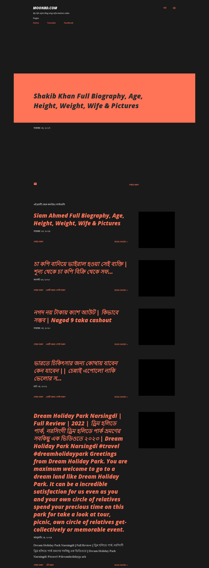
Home (36, 22)
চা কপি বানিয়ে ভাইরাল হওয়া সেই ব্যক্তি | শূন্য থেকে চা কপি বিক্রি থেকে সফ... (80, 267)
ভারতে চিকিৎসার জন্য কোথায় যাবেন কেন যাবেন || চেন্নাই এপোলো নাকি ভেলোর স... (75, 370)
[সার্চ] (164, 8)
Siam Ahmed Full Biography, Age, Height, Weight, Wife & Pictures (79, 219)
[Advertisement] (104, 48)
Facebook (68, 22)
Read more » (121, 241)
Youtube (51, 22)
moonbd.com (45, 8)
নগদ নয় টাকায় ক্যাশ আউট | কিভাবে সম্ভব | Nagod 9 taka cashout (76, 316)
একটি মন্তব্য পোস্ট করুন (55, 290)
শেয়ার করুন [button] (134, 184)
